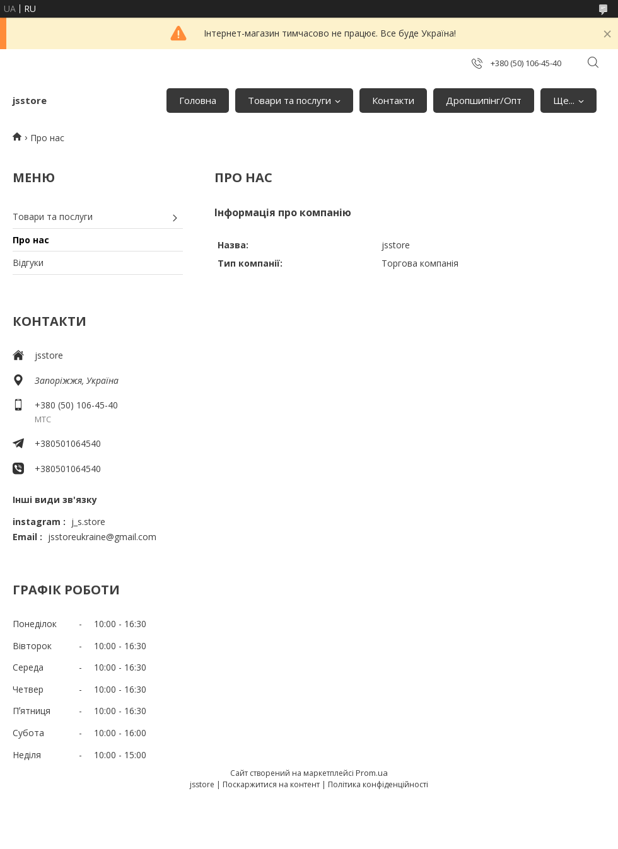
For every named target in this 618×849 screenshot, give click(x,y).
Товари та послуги (289, 100)
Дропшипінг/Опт (484, 100)
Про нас (31, 240)
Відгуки (28, 263)
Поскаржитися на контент (271, 784)
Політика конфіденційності (378, 784)
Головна (197, 100)
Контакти (393, 100)
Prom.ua (372, 772)
